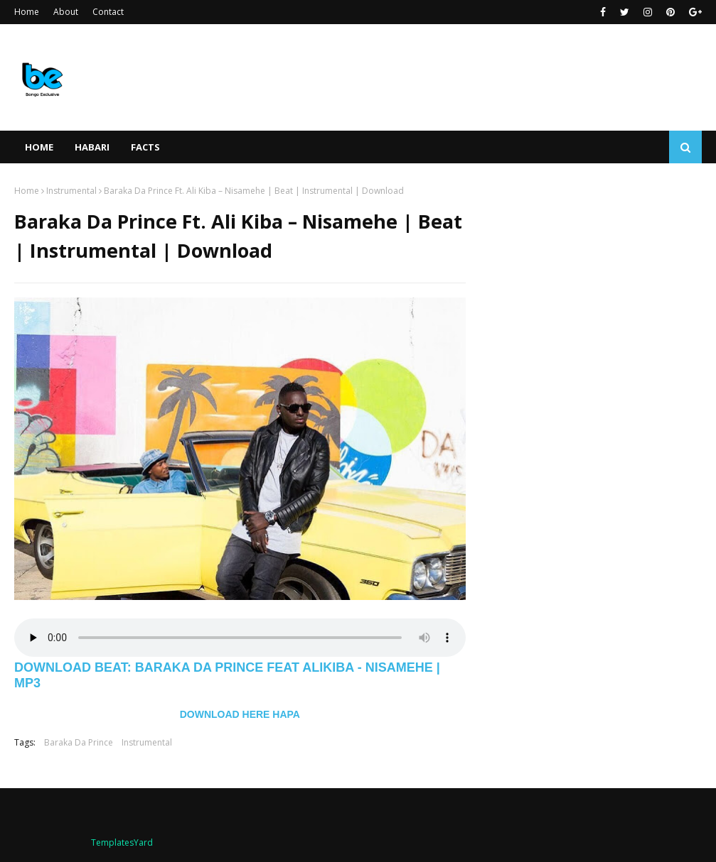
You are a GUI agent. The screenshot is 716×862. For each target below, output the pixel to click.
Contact (108, 12)
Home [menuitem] (39, 147)
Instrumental (71, 191)
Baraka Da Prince (78, 742)
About (65, 12)
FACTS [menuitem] (145, 147)
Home (26, 12)
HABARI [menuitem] (92, 147)
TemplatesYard (122, 842)
